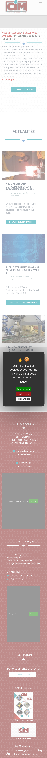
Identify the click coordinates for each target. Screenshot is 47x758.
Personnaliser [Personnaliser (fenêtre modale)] (23, 399)
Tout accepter (23, 389)
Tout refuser (23, 394)
